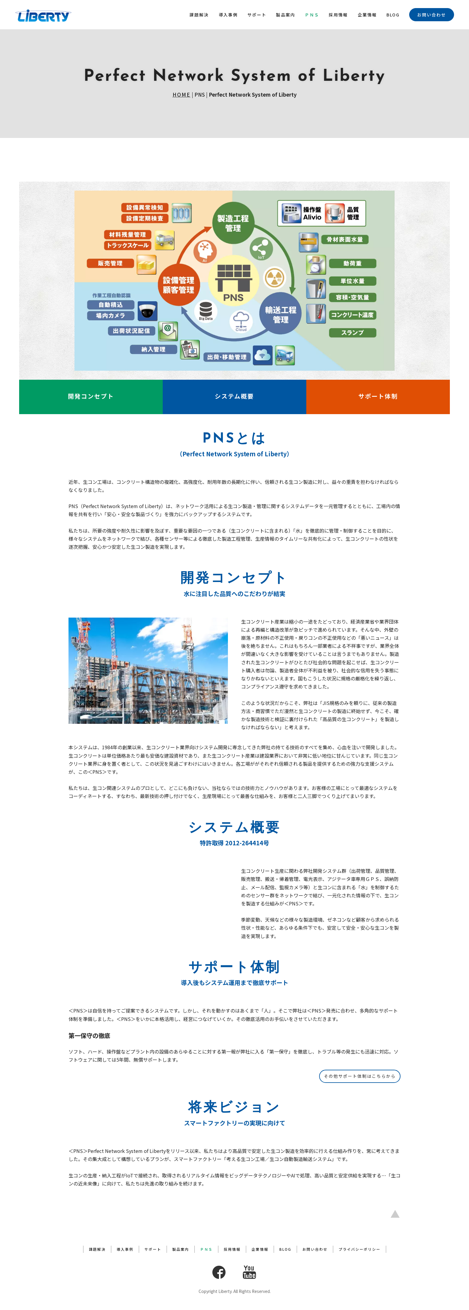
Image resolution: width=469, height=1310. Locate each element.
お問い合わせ (431, 15)
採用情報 (338, 15)
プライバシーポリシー (359, 1249)
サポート (257, 15)
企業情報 (367, 15)
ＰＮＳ (312, 15)
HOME (182, 94)
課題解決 (199, 15)
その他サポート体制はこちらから (360, 1076)
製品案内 (285, 15)
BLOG (393, 15)
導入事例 (228, 15)
